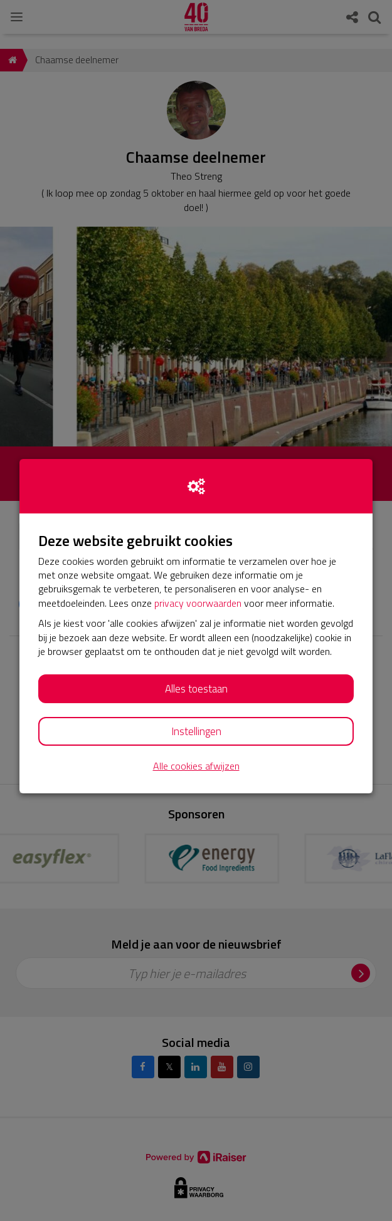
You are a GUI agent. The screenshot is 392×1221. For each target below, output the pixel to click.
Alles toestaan (196, 689)
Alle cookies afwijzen (196, 766)
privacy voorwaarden (197, 602)
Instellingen (196, 731)
